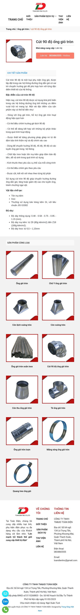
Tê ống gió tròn (58, 408)
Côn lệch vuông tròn (22, 325)
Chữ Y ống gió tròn (58, 283)
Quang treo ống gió (22, 491)
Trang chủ (10, 29)
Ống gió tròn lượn (22, 449)
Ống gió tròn (22, 283)
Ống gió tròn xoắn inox (22, 366)
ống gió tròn (23, 29)
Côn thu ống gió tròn (22, 408)
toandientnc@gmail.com (65, 560)
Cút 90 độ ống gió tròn (58, 366)
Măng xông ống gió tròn (58, 449)
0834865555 (55, 55)
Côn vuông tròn (58, 325)
